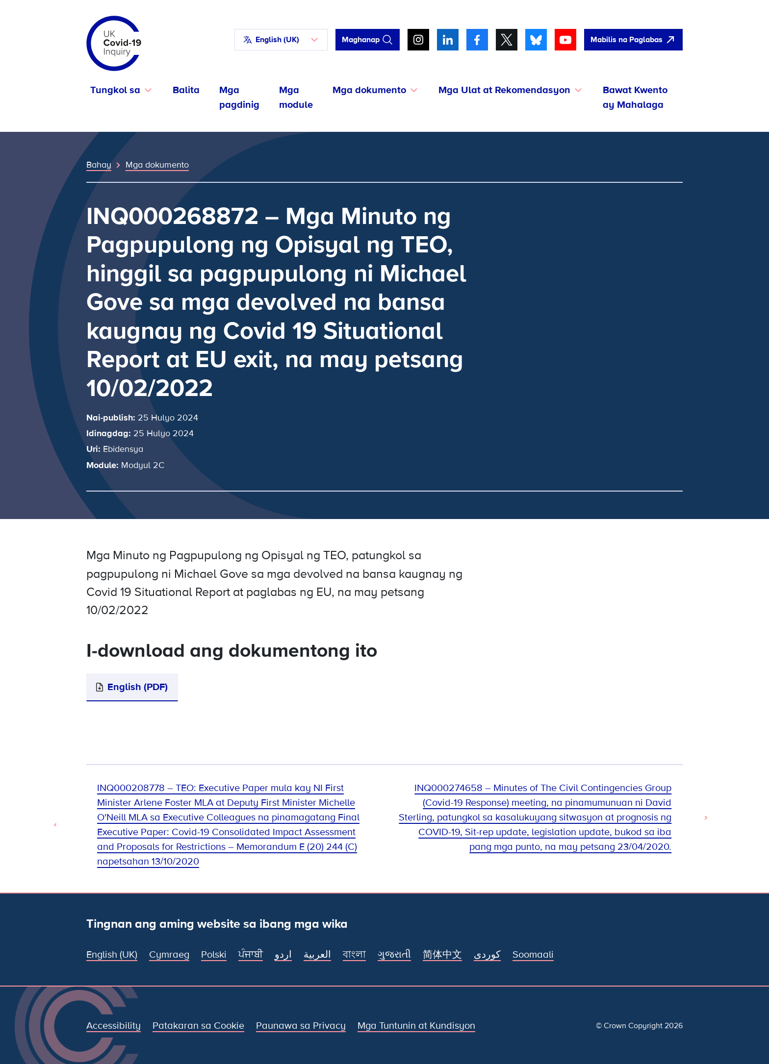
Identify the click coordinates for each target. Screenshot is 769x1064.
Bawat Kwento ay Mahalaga (635, 97)
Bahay (98, 164)
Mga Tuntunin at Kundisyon (416, 1026)
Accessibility (113, 1026)
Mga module (296, 97)
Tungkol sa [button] (115, 90)
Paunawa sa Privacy (301, 1026)
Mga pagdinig (239, 97)
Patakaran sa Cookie (198, 1026)
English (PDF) (137, 687)
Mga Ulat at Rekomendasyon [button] (504, 90)
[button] (281, 39)
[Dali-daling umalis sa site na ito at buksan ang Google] (633, 39)
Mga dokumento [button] (369, 90)
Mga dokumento (157, 164)
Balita (186, 90)
